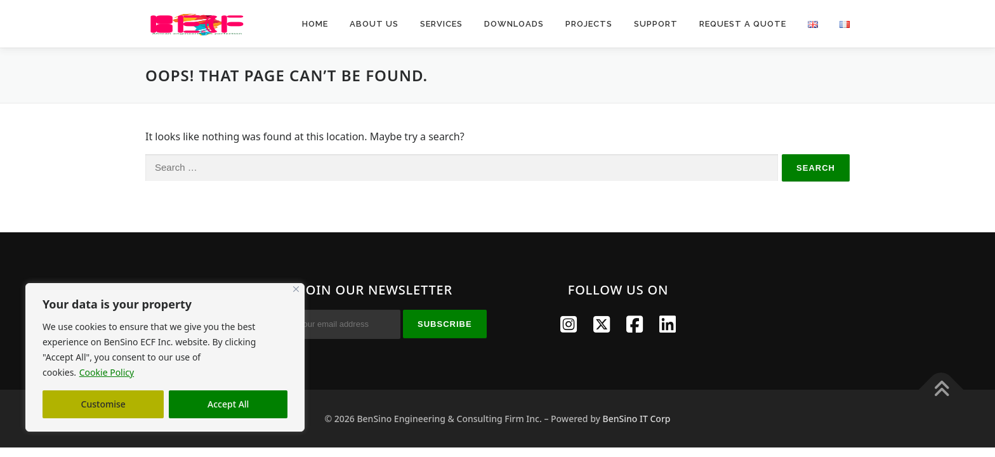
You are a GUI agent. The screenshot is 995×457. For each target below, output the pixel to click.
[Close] (296, 289)
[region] (165, 357)
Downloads (514, 24)
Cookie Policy (106, 372)
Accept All (228, 404)
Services (441, 24)
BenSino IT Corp (637, 419)
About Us (374, 24)
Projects (588, 24)
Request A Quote (742, 24)
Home (315, 24)
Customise (103, 404)
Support (656, 24)
